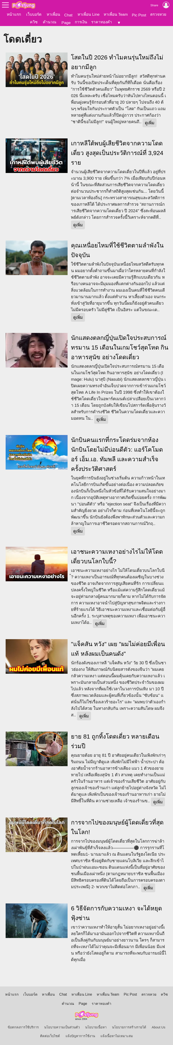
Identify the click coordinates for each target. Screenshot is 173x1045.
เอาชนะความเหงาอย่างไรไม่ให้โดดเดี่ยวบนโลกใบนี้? (117, 556)
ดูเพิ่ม (149, 122)
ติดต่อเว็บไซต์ (50, 1035)
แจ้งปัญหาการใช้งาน (80, 1035)
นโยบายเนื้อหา (96, 1026)
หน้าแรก (14, 14)
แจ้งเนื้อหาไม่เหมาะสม (116, 1035)
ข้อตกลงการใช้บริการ (23, 1026)
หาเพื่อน (53, 14)
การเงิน (81, 22)
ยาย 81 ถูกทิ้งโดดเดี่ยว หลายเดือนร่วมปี (115, 740)
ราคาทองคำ (101, 22)
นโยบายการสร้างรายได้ (129, 1026)
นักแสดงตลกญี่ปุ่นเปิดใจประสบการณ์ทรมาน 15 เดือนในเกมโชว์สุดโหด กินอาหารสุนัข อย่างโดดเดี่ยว (119, 347)
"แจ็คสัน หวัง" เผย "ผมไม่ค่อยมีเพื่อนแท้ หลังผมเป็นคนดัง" (118, 648)
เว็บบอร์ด (33, 14)
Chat (68, 15)
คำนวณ (49, 22)
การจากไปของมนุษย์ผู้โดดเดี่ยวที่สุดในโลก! (117, 826)
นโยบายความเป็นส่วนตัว (62, 1026)
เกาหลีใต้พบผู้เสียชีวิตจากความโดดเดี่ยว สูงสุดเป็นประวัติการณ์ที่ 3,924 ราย (117, 152)
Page (66, 22)
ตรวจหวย (158, 14)
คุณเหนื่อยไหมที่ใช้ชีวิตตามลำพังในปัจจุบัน (117, 249)
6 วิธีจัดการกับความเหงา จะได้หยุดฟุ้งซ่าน (116, 912)
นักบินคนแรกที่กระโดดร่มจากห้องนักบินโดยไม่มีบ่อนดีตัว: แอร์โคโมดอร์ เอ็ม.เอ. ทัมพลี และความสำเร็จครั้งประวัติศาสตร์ (117, 454)
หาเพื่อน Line (88, 14)
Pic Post (139, 15)
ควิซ (34, 22)
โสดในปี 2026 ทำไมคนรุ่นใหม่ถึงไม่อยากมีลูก (117, 61)
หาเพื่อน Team (116, 14)
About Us (158, 1026)
